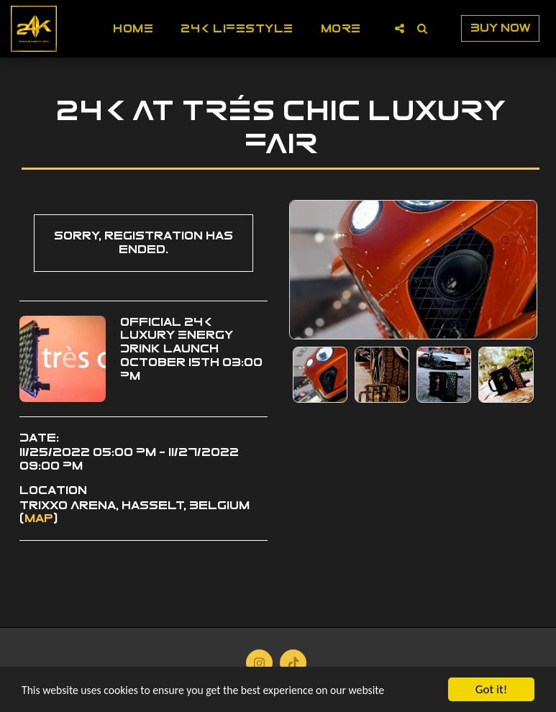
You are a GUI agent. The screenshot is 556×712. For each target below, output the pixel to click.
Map (38, 518)
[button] (399, 28)
